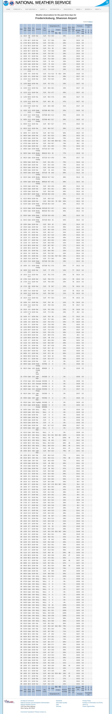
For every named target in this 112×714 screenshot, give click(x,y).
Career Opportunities (88, 706)
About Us (85, 704)
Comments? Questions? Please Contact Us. (33, 712)
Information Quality (61, 702)
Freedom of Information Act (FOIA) (92, 702)
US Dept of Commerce (27, 700)
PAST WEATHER (31, 9)
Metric (90, 22)
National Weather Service (28, 704)
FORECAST (17, 9)
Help (57, 704)
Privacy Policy (86, 700)
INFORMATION (55, 9)
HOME (8, 9)
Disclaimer (59, 700)
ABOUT (98, 9)
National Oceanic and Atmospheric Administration (35, 702)
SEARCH (88, 9)
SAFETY (43, 9)
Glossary (58, 706)
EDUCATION (68, 9)
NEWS (79, 9)
